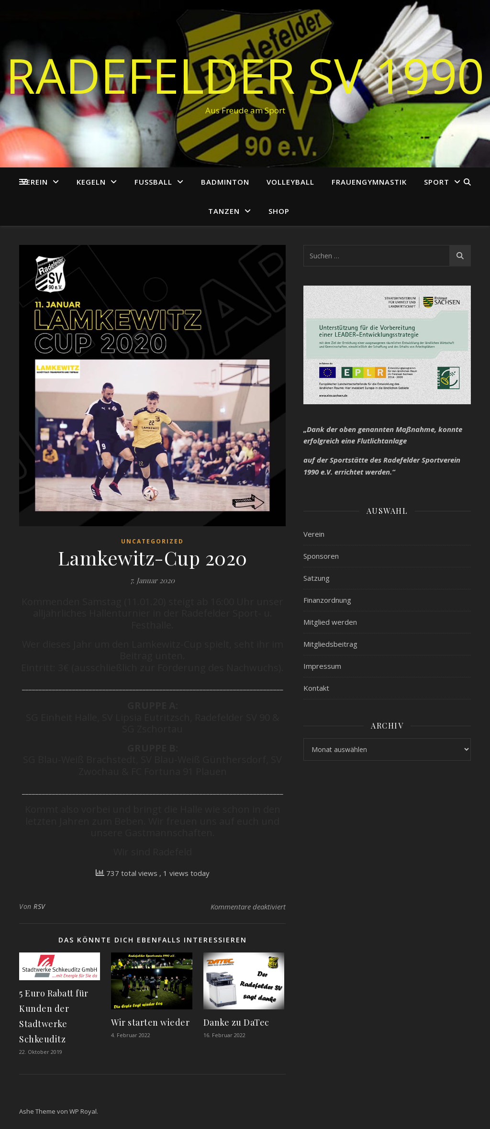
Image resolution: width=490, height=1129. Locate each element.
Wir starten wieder (150, 1022)
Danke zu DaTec (236, 1022)
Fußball (153, 182)
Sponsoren (321, 556)
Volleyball (290, 182)
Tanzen (224, 211)
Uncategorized (152, 541)
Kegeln (91, 182)
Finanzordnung (327, 600)
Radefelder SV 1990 (245, 75)
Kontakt (316, 688)
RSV (39, 906)
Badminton (225, 182)
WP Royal (83, 1111)
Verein (35, 182)
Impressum (322, 666)
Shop (279, 211)
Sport (436, 182)
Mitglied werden (330, 622)
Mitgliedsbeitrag (330, 644)
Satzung (316, 578)
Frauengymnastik (369, 182)
